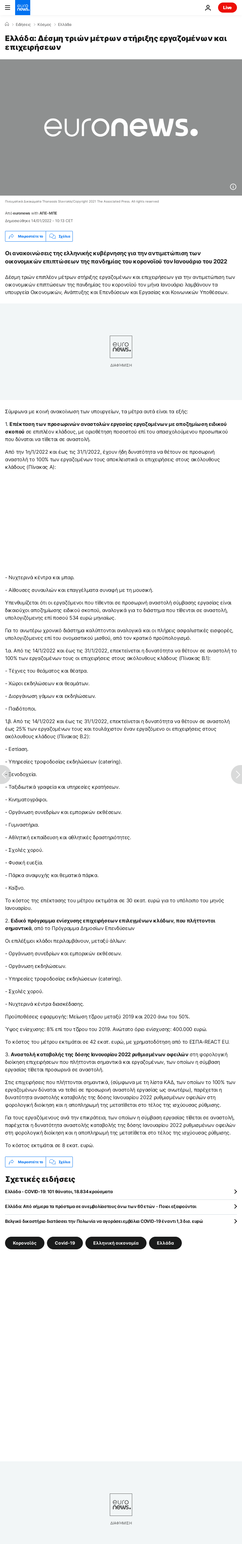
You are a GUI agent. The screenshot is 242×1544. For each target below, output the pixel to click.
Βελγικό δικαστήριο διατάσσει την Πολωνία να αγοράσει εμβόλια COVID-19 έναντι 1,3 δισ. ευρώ (104, 1221)
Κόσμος (44, 25)
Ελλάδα (65, 25)
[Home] (7, 24)
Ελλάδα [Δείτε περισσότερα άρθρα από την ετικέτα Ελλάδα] (165, 1243)
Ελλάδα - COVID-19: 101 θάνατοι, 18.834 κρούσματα (59, 1191)
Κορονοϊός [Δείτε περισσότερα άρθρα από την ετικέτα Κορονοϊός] (25, 1243)
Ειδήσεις (23, 25)
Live (227, 7)
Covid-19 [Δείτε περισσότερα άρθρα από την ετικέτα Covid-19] (65, 1243)
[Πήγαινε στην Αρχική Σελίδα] (22, 7)
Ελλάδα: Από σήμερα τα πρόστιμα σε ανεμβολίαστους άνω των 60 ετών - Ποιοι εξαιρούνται (100, 1206)
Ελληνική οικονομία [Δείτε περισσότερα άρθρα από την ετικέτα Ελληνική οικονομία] (116, 1243)
